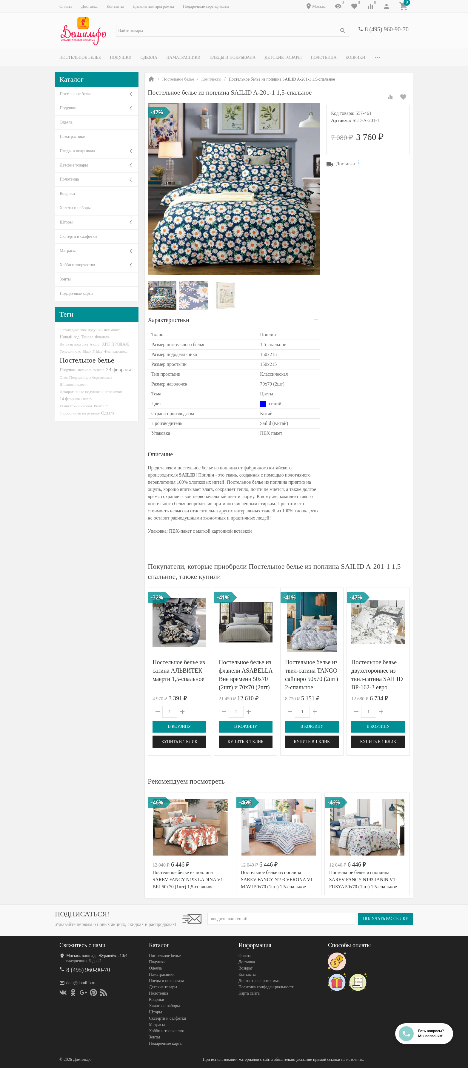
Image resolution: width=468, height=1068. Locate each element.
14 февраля (70, 398)
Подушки (121, 57)
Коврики (355, 57)
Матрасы (68, 250)
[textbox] (232, 31)
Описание (160, 454)
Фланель (102, 337)
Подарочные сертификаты (206, 6)
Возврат (245, 968)
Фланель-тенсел (91, 370)
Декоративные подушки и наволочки (91, 391)
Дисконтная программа (153, 6)
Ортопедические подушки (81, 330)
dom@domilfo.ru (80, 983)
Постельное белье (80, 57)
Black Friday (92, 351)
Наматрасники (183, 57)
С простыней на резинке (80, 413)
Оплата (65, 6)
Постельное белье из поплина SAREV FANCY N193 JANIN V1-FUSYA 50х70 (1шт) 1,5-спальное (363, 879)
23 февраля (118, 369)
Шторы (66, 222)
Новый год (69, 337)
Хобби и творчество (77, 265)
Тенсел (87, 337)
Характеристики (168, 320)
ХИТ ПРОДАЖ (115, 344)
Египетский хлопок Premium (84, 406)
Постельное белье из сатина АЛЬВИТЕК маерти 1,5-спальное (179, 670)
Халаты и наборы (75, 208)
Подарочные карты (76, 293)
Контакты (115, 6)
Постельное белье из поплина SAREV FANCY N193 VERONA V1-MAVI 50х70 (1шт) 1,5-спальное (277, 879)
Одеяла (149, 57)
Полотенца (324, 57)
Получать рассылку (385, 918)
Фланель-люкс (115, 351)
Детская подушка (74, 344)
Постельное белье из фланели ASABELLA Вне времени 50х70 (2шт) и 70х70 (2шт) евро (246, 679)
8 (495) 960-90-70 (387, 29)
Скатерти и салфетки (78, 236)
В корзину (179, 726)
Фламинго (112, 330)
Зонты (65, 279)
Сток (64, 377)
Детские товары (283, 57)
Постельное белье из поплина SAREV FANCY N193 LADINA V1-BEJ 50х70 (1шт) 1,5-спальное (188, 879)
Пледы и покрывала (233, 57)
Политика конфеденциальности (266, 987)
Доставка (89, 6)
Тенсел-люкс (70, 351)
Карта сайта (249, 993)
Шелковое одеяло (74, 384)
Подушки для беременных (91, 377)
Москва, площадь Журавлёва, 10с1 (97, 955)
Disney (86, 399)
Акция (95, 344)
